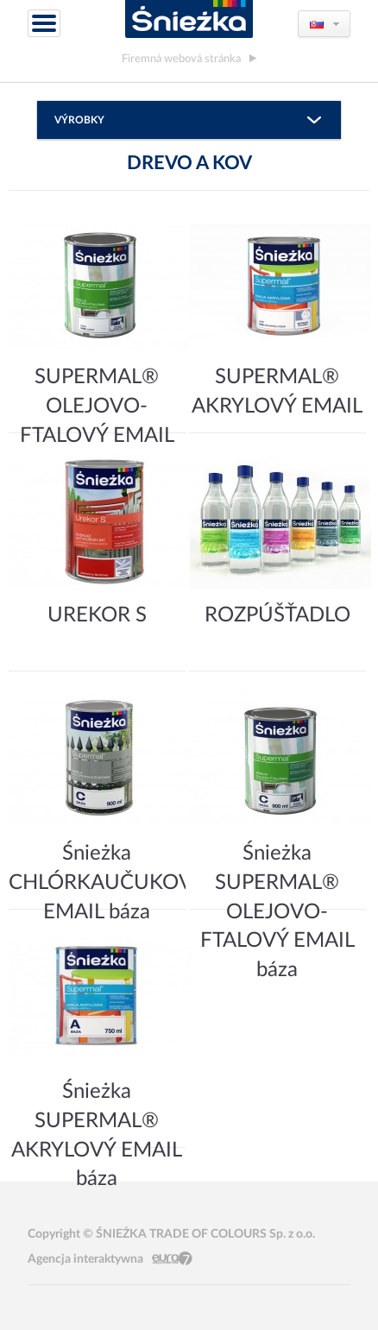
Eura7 (172, 1258)
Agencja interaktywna (85, 1259)
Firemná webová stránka (181, 59)
